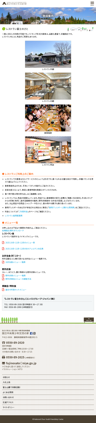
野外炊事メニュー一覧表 (15, 275)
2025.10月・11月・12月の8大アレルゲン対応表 (24, 248)
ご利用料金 (23, 211)
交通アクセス (8, 402)
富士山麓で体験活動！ (12, 387)
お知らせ (6, 377)
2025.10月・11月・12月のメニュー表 (20, 242)
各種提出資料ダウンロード (13, 230)
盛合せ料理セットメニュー (15, 289)
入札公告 (6, 382)
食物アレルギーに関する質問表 (62, 207)
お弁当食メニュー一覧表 (15, 262)
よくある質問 (8, 392)
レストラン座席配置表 (14, 215)
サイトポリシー (9, 407)
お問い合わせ (8, 397)
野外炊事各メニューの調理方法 (18, 279)
